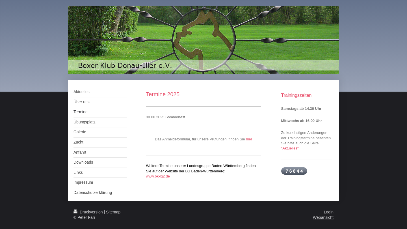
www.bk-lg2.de (158, 176)
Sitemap (113, 212)
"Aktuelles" (290, 148)
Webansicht (323, 217)
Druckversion (88, 212)
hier (249, 139)
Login (329, 212)
